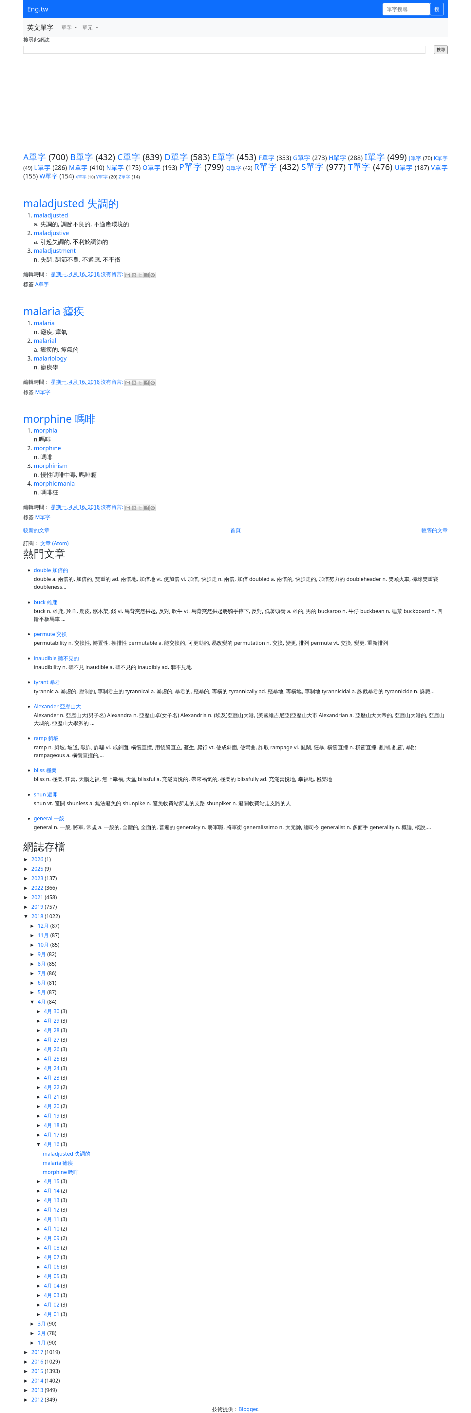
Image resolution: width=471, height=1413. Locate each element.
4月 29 (52, 1020)
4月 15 (52, 1181)
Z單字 (124, 177)
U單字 (403, 167)
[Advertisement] (235, 103)
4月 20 (52, 1106)
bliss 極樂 (45, 770)
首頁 (235, 530)
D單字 (176, 157)
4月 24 (52, 1068)
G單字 (302, 157)
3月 (42, 1323)
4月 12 (52, 1209)
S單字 (312, 167)
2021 (38, 897)
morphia (45, 430)
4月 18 (52, 1125)
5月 (42, 992)
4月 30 (52, 1011)
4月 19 (52, 1115)
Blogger (247, 1409)
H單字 (338, 157)
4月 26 (52, 1049)
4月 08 (52, 1247)
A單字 (34, 157)
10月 (44, 944)
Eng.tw (37, 9)
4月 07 (52, 1257)
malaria (44, 323)
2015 (38, 1371)
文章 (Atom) (54, 543)
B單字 (81, 157)
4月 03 (52, 1295)
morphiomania (54, 483)
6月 (42, 982)
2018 (38, 916)
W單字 (48, 176)
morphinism (50, 466)
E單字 (223, 157)
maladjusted (51, 215)
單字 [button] (67, 27)
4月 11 (52, 1219)
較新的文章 (36, 530)
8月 (42, 963)
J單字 (415, 158)
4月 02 (52, 1304)
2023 (38, 878)
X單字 (81, 177)
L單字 (42, 167)
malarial (45, 340)
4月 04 (52, 1285)
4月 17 (52, 1134)
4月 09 (52, 1238)
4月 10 (52, 1228)
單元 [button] (88, 27)
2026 (38, 859)
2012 (38, 1399)
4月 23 (52, 1077)
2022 (38, 887)
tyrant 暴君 (47, 682)
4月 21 (52, 1096)
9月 (42, 954)
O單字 (151, 167)
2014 (38, 1380)
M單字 (78, 167)
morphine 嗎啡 (59, 419)
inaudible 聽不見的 (56, 658)
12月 (44, 925)
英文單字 (40, 27)
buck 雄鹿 (45, 602)
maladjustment (55, 250)
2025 (38, 868)
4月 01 (52, 1314)
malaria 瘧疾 (53, 311)
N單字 (115, 167)
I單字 (375, 157)
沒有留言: (112, 274)
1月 (42, 1342)
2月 (42, 1333)
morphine (47, 448)
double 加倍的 (51, 570)
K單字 (441, 158)
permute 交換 (50, 634)
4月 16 (52, 1144)
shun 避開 (46, 794)
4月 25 (52, 1058)
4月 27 (52, 1039)
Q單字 (234, 168)
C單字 (129, 157)
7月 (42, 973)
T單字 (359, 167)
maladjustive (51, 233)
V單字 (439, 167)
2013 (38, 1390)
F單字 (266, 157)
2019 (38, 906)
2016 (38, 1361)
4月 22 (52, 1087)
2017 (38, 1352)
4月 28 (52, 1030)
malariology (50, 358)
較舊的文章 (435, 530)
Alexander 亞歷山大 (57, 706)
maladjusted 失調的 (71, 203)
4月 (42, 1001)
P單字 (190, 167)
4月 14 (52, 1190)
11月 (44, 935)
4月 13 (52, 1200)
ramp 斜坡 (46, 738)
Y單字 (102, 177)
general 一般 (49, 818)
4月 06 (52, 1266)
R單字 (265, 167)
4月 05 (52, 1276)
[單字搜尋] (406, 9)
